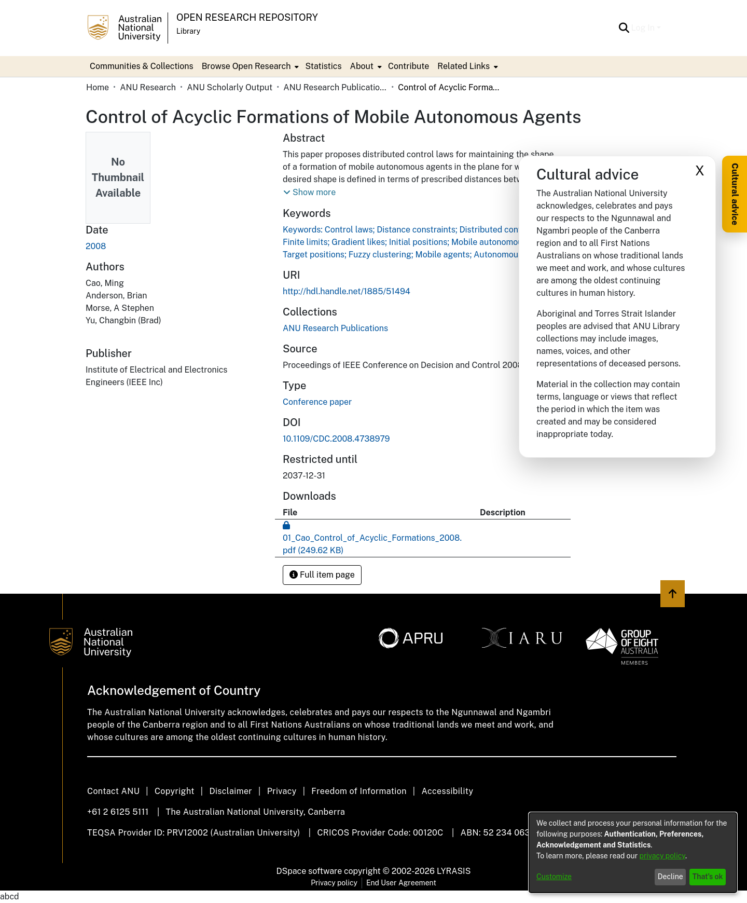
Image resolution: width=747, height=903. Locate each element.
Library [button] (188, 31)
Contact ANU (113, 791)
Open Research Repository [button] (247, 17)
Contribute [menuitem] (408, 66)
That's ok (708, 876)
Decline (670, 876)
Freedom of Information (358, 791)
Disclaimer (230, 791)
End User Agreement (401, 883)
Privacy (282, 791)
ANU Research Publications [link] (335, 87)
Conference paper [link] (317, 402)
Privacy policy (334, 883)
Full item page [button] (322, 575)
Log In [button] (644, 28)
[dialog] (633, 853)
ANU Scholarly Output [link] (229, 87)
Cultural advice (735, 194)
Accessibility (447, 791)
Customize (554, 876)
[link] (335, 328)
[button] (624, 28)
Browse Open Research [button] (246, 66)
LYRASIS (454, 871)
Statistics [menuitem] (323, 66)
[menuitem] (249, 66)
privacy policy (662, 856)
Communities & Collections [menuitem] (141, 66)
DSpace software (309, 871)
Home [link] (97, 87)
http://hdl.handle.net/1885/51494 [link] (346, 291)
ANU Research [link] (148, 87)
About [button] (362, 66)
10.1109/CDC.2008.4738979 (336, 439)
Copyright (175, 791)
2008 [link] (96, 246)
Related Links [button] (463, 66)
